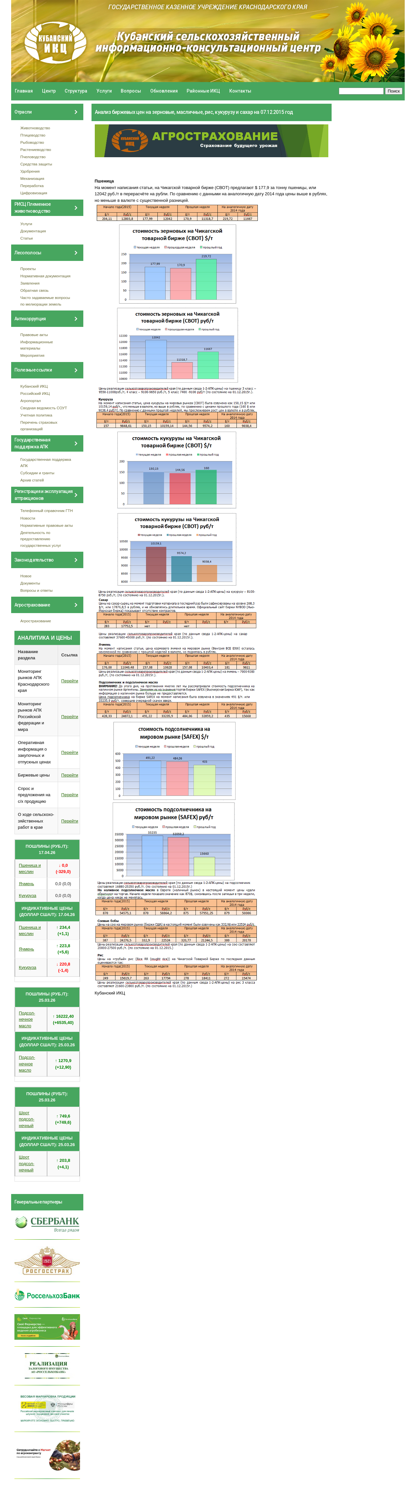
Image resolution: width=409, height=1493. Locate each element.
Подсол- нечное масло (27, 1019)
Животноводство (35, 128)
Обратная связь (34, 290)
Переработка (32, 185)
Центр (49, 91)
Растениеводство (35, 149)
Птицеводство (32, 135)
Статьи (26, 238)
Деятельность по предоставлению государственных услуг (40, 538)
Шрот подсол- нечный (26, 1119)
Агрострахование (35, 621)
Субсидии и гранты (37, 473)
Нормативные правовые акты (46, 525)
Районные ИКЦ (203, 91)
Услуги (104, 91)
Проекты (28, 269)
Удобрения (30, 171)
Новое (25, 576)
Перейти (69, 680)
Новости (27, 518)
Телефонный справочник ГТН (46, 510)
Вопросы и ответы (36, 590)
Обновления (164, 91)
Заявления (29, 283)
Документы (30, 583)
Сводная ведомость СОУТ (43, 408)
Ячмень (26, 883)
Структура (76, 91)
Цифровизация (33, 193)
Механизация (32, 178)
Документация (33, 231)
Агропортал (30, 400)
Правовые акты (34, 334)
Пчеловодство (33, 157)
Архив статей (32, 480)
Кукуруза (27, 895)
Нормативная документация (45, 276)
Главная (24, 91)
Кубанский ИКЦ (34, 386)
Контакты (240, 91)
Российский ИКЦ (35, 393)
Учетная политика (36, 415)
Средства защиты (36, 164)
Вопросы (131, 91)
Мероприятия (32, 355)
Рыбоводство (32, 142)
